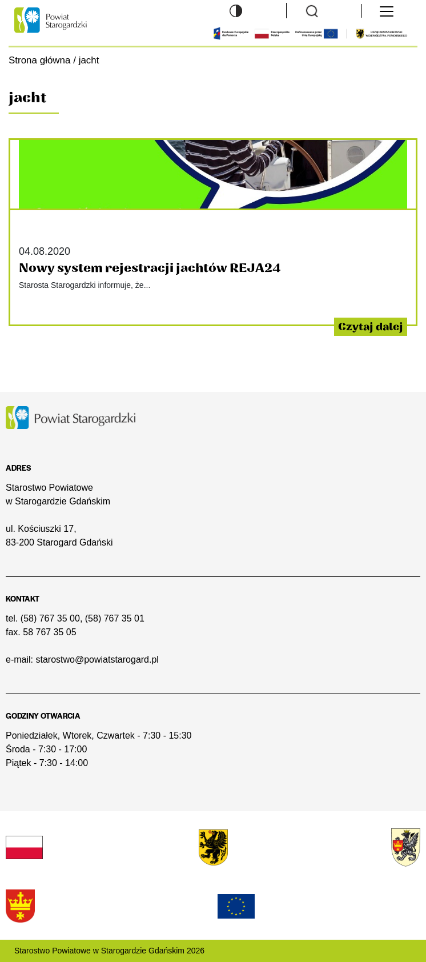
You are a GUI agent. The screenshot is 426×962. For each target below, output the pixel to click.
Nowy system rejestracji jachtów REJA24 (150, 268)
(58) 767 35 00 (50, 618)
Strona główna (39, 60)
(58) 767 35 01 (114, 618)
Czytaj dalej (370, 327)
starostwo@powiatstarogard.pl (96, 659)
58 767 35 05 (49, 632)
